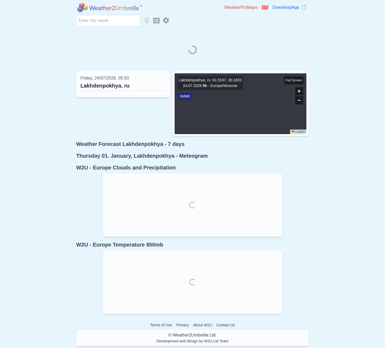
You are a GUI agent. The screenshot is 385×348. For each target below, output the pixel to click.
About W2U (202, 325)
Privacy (182, 325)
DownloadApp (285, 7)
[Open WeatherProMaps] (265, 7)
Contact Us (225, 325)
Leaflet (298, 132)
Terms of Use (161, 325)
